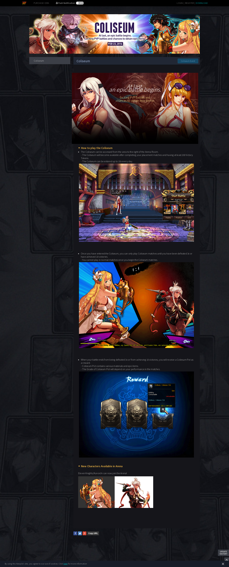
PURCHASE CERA (41, 2)
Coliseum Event (188, 60)
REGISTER (189, 2)
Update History (223, 553)
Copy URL (93, 533)
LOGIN (180, 2)
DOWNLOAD (202, 2)
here (65, 563)
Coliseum (39, 60)
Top (226, 560)
